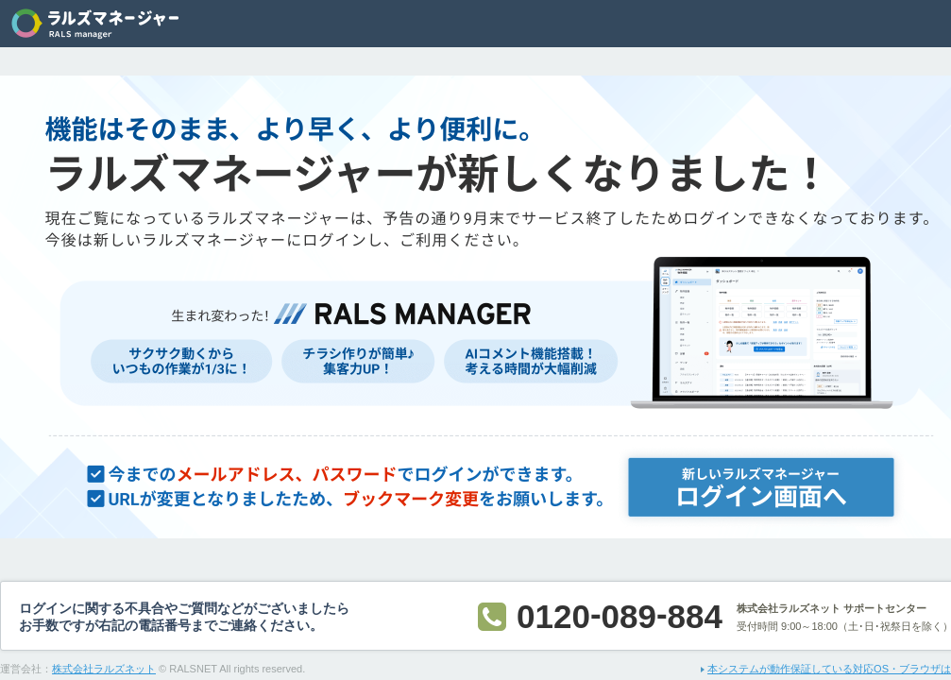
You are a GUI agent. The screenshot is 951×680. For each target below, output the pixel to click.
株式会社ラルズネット (104, 668)
